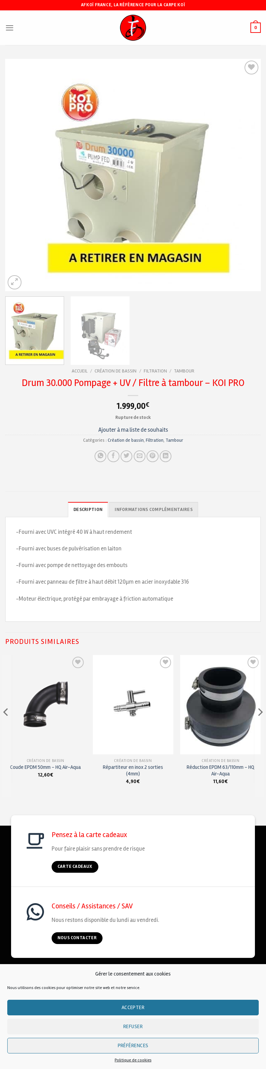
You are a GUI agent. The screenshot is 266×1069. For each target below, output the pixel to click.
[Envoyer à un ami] (139, 456)
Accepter (133, 1007)
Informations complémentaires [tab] (153, 509)
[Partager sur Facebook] (113, 456)
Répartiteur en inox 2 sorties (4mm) (133, 770)
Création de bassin (115, 371)
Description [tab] (88, 509)
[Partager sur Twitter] (126, 456)
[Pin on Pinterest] (152, 456)
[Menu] (9, 27)
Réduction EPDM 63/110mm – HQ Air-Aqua (220, 770)
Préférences (133, 1045)
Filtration (155, 371)
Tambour (184, 371)
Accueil (80, 371)
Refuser (133, 1026)
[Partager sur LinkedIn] (165, 456)
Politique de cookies (133, 1060)
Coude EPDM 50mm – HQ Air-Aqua (45, 767)
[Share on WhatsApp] (100, 456)
